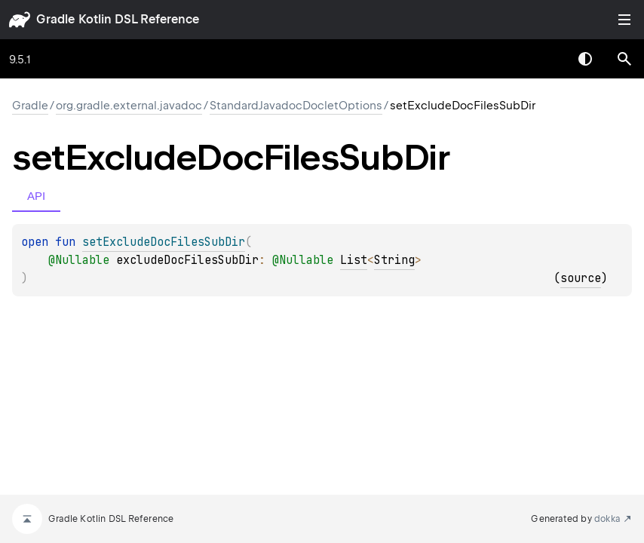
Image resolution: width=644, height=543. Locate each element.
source (580, 278)
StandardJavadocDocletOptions (296, 105)
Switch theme (585, 58)
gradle (55, 19)
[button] (624, 58)
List (353, 260)
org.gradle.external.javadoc (129, 105)
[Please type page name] (624, 58)
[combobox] (546, 58)
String (394, 260)
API (36, 195)
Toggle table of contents (624, 19)
